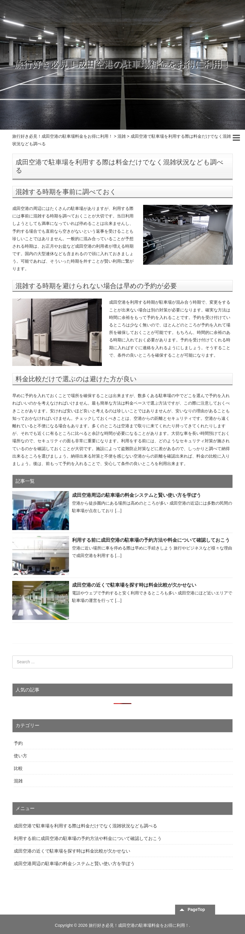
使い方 (20, 755)
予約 (18, 743)
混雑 (18, 780)
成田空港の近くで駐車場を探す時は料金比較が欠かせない (134, 585)
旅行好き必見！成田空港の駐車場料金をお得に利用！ (122, 64)
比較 (18, 768)
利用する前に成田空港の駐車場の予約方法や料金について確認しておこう (151, 540)
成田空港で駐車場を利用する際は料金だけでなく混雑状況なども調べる (85, 825)
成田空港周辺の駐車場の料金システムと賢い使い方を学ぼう (136, 495)
